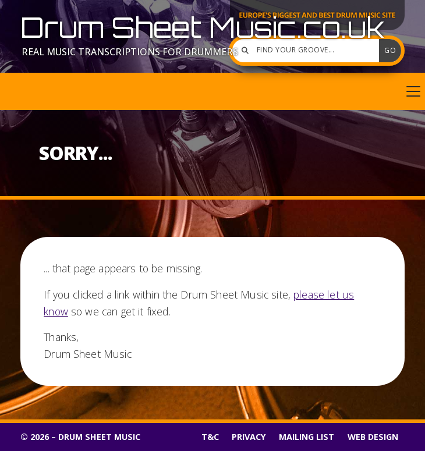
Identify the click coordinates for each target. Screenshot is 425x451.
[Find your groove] (308, 50)
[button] (212, 91)
